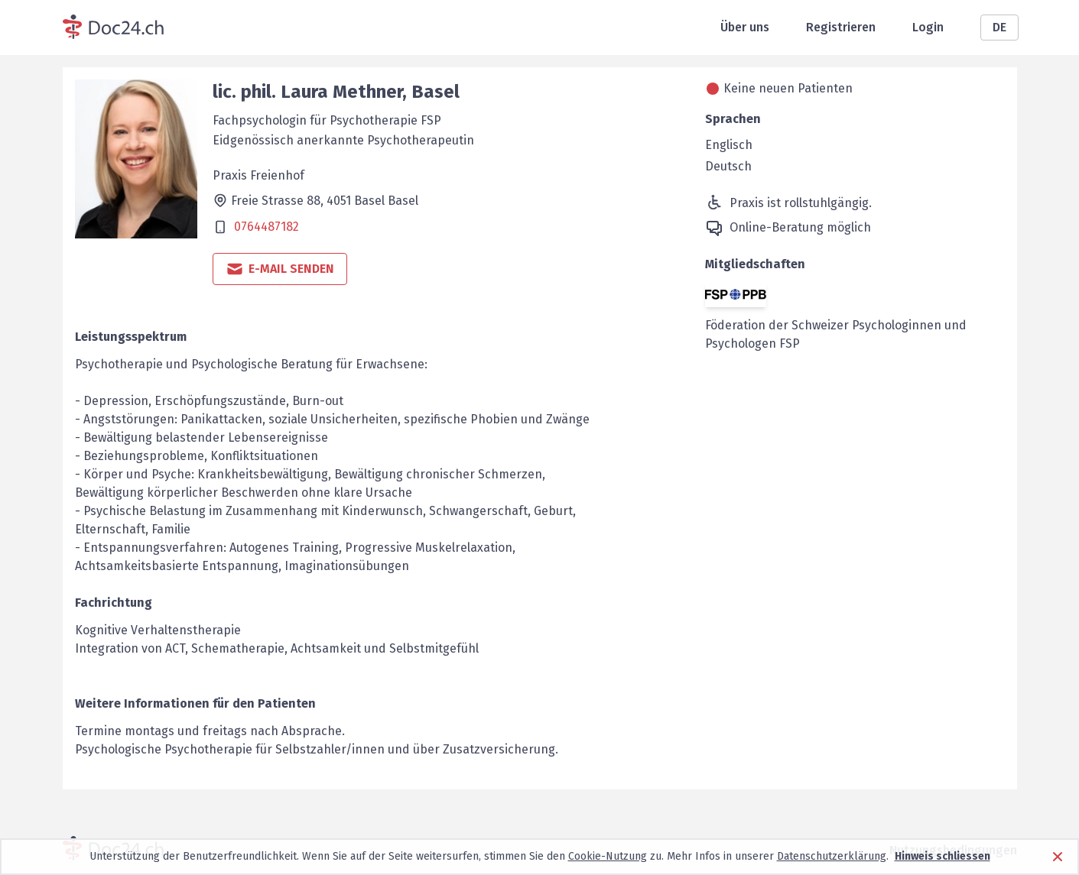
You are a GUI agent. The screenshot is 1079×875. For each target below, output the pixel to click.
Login (928, 27)
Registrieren (841, 27)
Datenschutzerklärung (831, 856)
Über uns (744, 27)
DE (999, 27)
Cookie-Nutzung (607, 856)
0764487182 (266, 226)
